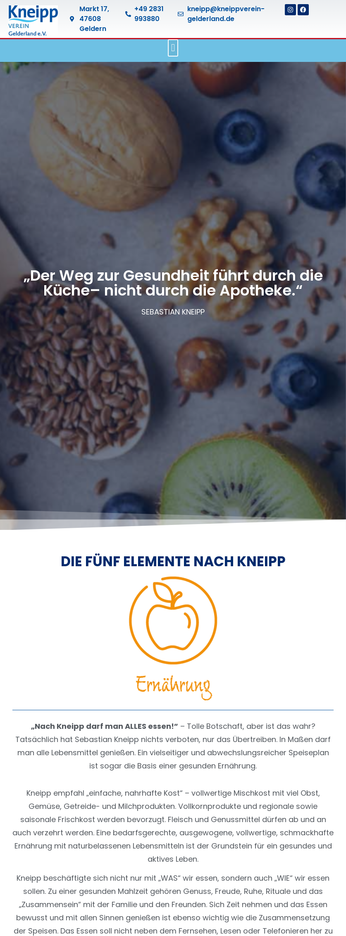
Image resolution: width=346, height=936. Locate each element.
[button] (173, 48)
